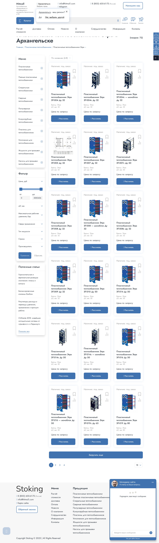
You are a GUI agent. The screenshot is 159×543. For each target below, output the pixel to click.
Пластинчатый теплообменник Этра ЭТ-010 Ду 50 (94, 288)
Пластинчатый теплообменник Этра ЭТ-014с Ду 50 (61, 354)
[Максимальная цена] (37, 198)
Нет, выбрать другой (54, 17)
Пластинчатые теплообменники (25, 68)
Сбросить (38, 255)
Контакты (136, 28)
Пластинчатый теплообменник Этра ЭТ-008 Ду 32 (61, 225)
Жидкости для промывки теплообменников (29, 152)
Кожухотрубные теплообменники (25, 120)
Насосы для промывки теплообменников (28, 162)
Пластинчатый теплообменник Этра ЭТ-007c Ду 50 (126, 160)
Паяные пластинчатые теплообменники (27, 78)
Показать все (23, 331)
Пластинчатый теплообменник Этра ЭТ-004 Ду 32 (61, 97)
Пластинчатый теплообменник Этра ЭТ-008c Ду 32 (126, 225)
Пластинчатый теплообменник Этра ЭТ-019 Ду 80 (126, 420)
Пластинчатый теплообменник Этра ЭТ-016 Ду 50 (126, 354)
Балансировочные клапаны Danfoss (26, 292)
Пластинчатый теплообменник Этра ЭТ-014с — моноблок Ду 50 (94, 353)
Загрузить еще (96, 455)
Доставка (36, 28)
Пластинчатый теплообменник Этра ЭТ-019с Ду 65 (94, 420)
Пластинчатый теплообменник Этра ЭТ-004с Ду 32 (94, 97)
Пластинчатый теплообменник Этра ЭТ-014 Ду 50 (126, 288)
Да (40, 17)
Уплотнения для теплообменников (25, 141)
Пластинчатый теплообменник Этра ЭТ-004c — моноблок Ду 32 (127, 96)
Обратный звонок (27, 509)
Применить (24, 255)
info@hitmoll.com (26, 499)
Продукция (80, 488)
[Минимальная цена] (25, 198)
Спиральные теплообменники (25, 89)
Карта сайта (23, 503)
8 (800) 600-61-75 (100, 3)
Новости (65, 28)
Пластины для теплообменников (25, 131)
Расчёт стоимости (21, 30)
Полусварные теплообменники (25, 110)
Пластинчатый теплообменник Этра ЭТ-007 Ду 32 (94, 160)
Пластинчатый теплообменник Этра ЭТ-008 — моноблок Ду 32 (95, 224)
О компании (80, 30)
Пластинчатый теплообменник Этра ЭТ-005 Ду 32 (61, 160)
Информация (119, 28)
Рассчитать (63, 118)
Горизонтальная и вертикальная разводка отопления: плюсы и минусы (28, 279)
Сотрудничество (98, 28)
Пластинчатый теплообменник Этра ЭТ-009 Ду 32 (61, 288)
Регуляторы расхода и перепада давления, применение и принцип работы (28, 306)
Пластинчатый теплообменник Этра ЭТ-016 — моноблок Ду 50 (63, 419)
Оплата (51, 28)
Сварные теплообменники (25, 99)
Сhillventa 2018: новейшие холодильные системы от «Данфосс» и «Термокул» (29, 321)
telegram (62, 6)
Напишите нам (133, 5)
